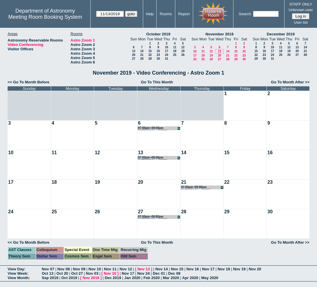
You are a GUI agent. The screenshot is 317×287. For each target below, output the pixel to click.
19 (182, 51)
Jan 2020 (132, 278)
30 (158, 58)
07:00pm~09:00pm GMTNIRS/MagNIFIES (159, 128)
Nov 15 (177, 269)
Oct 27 (77, 273)
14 (141, 51)
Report (184, 14)
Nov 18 (224, 269)
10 (166, 47)
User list (301, 22)
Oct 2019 (69, 278)
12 (182, 47)
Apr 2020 (190, 278)
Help (150, 14)
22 (150, 54)
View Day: (16, 269)
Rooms (166, 14)
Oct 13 (47, 273)
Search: (245, 14)
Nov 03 (92, 273)
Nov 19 (239, 269)
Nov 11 (110, 269)
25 (174, 54)
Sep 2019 (50, 278)
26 (182, 54)
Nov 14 (161, 269)
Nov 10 (95, 269)
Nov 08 (63, 269)
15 (150, 51)
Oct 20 (62, 273)
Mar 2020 (171, 278)
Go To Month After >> (290, 82)
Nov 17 (208, 269)
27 (133, 58)
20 (133, 54)
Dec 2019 (113, 278)
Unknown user (301, 10)
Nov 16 (192, 269)
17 (166, 51)
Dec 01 (159, 273)
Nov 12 (125, 269)
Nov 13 (143, 269)
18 (174, 51)
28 (141, 58)
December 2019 (281, 34)
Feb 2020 (151, 278)
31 (166, 58)
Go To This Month (157, 82)
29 (150, 58)
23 (158, 54)
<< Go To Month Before (28, 82)
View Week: (18, 273)
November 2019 (219, 34)
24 (166, 54)
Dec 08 (174, 273)
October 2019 (158, 34)
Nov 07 (48, 269)
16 (158, 51)
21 (141, 54)
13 (133, 51)
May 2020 (209, 278)
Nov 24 (143, 273)
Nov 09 (79, 269)
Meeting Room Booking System (45, 17)
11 (174, 47)
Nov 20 (255, 269)
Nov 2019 (91, 278)
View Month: (19, 278)
